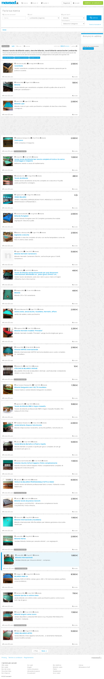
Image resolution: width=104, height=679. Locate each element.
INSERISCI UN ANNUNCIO (93, 3)
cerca (94, 18)
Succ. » (44, 651)
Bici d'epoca (6, 673)
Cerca (24, 3)
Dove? (30, 14)
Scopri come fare (88, 48)
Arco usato (56, 673)
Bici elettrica (57, 665)
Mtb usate (5, 665)
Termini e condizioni (15, 657)
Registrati (66, 3)
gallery (74, 46)
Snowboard (31, 673)
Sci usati (30, 665)
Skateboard (57, 671)
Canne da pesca (32, 669)
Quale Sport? (65, 14)
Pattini (55, 669)
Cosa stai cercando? (9, 14)
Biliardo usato (57, 667)
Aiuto (34, 3)
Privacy (4, 657)
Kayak (29, 667)
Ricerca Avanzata (95, 24)
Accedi (76, 3)
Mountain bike (6, 671)
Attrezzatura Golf (84, 667)
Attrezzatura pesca (33, 671)
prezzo (67, 46)
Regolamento (29, 657)
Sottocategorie (65, 20)
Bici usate (5, 667)
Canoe (81, 665)
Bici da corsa (6, 669)
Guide (45, 3)
